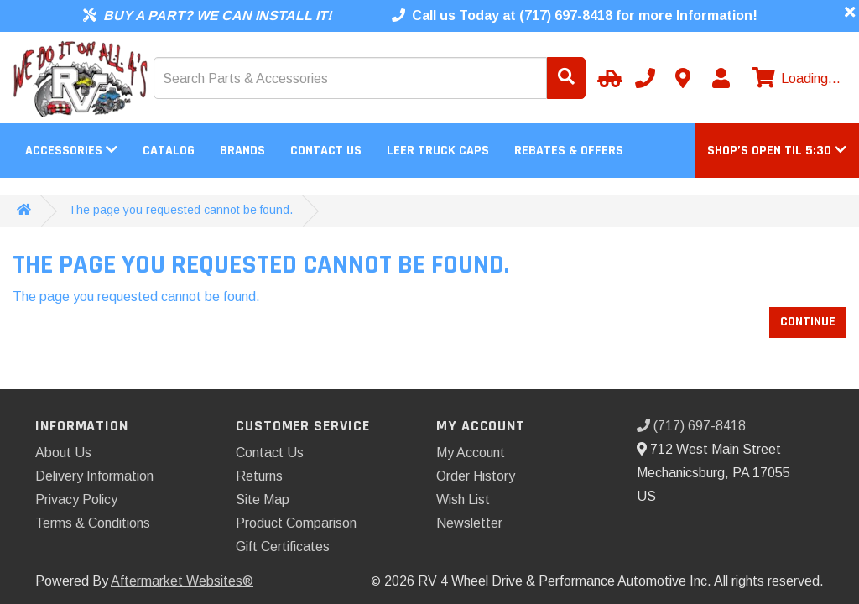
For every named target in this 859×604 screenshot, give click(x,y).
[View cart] (794, 79)
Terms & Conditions (92, 523)
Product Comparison (296, 523)
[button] (777, 150)
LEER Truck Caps (438, 150)
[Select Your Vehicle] (607, 78)
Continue (808, 322)
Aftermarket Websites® (182, 581)
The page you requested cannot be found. (180, 209)
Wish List (463, 499)
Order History (475, 476)
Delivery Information (94, 476)
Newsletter (469, 523)
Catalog (169, 150)
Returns (259, 476)
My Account (470, 452)
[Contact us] (683, 78)
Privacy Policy (76, 499)
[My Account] (721, 78)
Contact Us (326, 150)
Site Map (262, 499)
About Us (63, 452)
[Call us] (645, 78)
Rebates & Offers (568, 150)
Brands (242, 150)
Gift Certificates (283, 546)
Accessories (71, 150)
